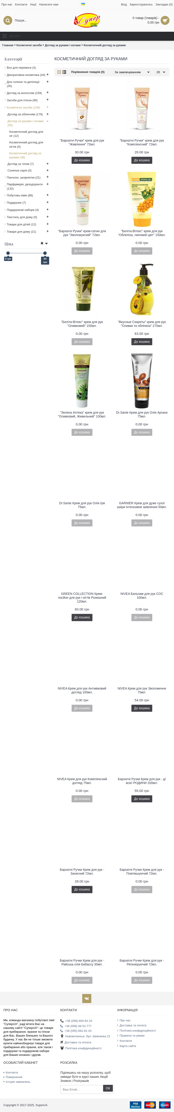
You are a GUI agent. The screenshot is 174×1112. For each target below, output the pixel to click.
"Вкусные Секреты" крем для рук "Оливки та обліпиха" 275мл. (142, 324)
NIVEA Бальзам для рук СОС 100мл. (142, 595)
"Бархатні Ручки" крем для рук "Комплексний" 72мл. (142, 142)
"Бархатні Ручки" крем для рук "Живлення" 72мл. (82, 142)
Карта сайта (126, 1046)
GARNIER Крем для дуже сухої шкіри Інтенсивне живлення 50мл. (142, 505)
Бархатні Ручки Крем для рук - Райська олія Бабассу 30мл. (82, 962)
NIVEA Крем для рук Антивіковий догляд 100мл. (82, 690)
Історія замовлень (16, 1081)
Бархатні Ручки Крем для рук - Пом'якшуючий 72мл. (142, 871)
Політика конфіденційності (81, 1048)
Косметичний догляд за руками (105, 45)
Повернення (12, 1077)
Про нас (123, 1020)
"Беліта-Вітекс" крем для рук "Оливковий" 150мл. (82, 324)
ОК (108, 1088)
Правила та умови (131, 1035)
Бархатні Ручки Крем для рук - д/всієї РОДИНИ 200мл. (142, 781)
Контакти (124, 1040)
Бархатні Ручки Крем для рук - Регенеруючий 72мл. (142, 962)
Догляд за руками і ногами (62, 45)
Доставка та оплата (75, 1042)
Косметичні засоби (29, 45)
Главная (7, 45)
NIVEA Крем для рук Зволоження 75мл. (142, 690)
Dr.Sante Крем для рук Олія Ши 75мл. (82, 505)
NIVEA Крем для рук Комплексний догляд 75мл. (82, 781)
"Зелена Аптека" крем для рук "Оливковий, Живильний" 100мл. (82, 414)
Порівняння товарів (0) (87, 72)
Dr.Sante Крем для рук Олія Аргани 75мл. (142, 414)
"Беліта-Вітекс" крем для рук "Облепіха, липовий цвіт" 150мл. (142, 233)
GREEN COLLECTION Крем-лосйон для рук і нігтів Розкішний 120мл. (82, 597)
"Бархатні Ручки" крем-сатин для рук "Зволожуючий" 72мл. (82, 233)
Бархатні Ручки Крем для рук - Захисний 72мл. (82, 871)
